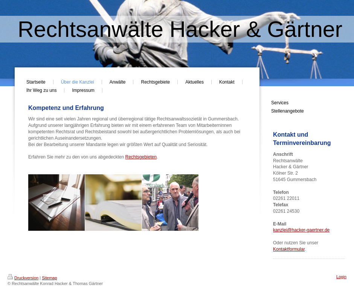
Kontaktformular (289, 249)
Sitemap (49, 278)
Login (341, 276)
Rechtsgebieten (141, 157)
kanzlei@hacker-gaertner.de (301, 230)
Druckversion (23, 278)
